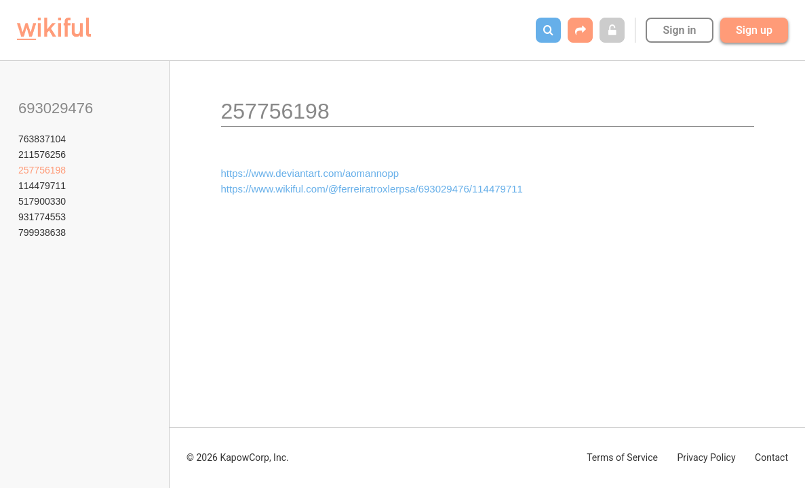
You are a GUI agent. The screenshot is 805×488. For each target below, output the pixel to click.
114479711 (42, 185)
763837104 (42, 139)
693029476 (55, 108)
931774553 (42, 216)
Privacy (706, 457)
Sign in (679, 30)
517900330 (42, 201)
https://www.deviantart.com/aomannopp (310, 173)
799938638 (42, 232)
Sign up (754, 30)
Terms (622, 457)
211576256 (42, 154)
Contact (771, 457)
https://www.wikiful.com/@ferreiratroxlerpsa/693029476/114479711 (372, 189)
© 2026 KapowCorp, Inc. (237, 457)
